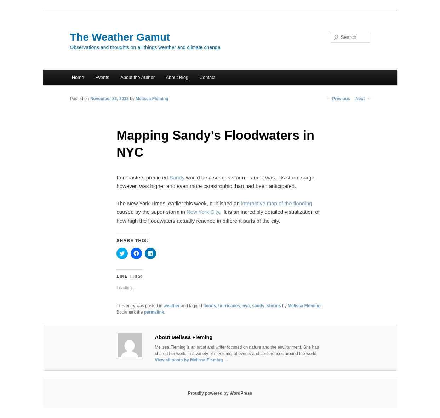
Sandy (177, 177)
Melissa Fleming (152, 98)
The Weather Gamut (120, 37)
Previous (338, 98)
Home (78, 77)
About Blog (177, 77)
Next (362, 98)
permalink (154, 312)
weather (171, 305)
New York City (203, 212)
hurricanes (229, 305)
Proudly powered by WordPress (220, 393)
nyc (246, 305)
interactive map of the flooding (276, 203)
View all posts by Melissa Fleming (191, 359)
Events (102, 77)
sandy (258, 305)
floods (209, 305)
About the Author (137, 77)
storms (274, 305)
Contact (208, 77)
